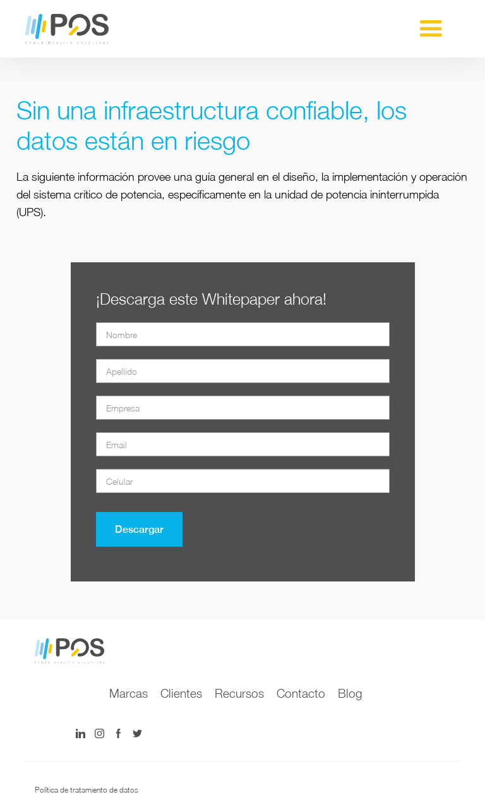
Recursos (239, 693)
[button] (431, 29)
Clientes (181, 693)
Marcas (128, 693)
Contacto (301, 693)
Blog (350, 693)
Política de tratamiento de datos (86, 789)
